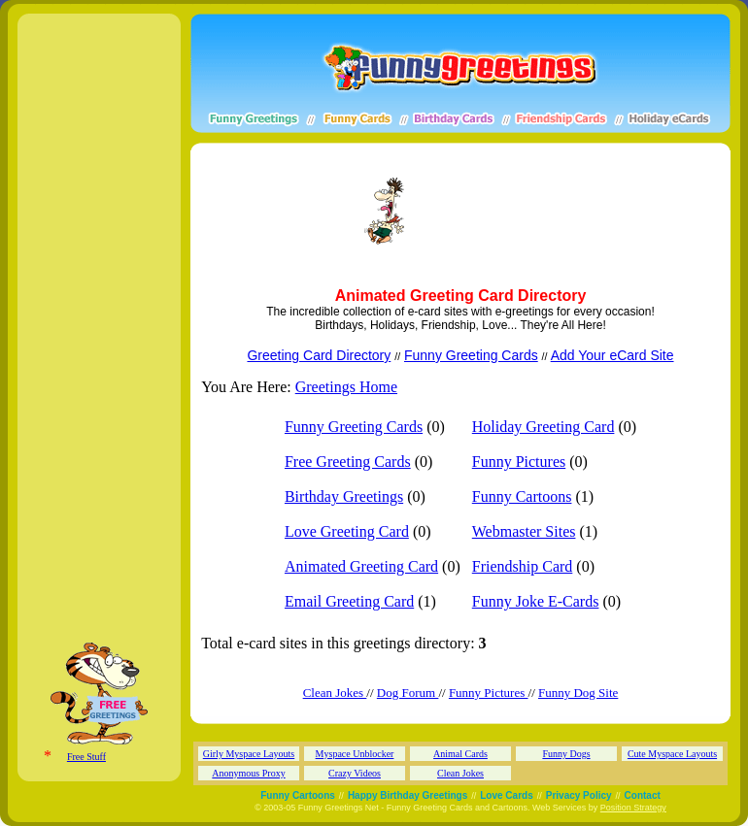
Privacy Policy (579, 795)
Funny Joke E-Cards (535, 601)
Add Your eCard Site (612, 355)
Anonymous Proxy (248, 773)
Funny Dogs (566, 753)
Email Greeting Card (349, 601)
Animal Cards (460, 753)
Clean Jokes (335, 692)
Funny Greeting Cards (471, 355)
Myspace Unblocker (355, 753)
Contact (643, 795)
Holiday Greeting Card (543, 426)
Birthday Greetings (344, 496)
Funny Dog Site (578, 692)
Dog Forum (408, 692)
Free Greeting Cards (348, 461)
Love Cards (506, 795)
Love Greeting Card (347, 531)
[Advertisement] (277, 211)
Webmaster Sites (524, 531)
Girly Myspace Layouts (248, 753)
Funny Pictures (518, 461)
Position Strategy (633, 807)
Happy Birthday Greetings (407, 795)
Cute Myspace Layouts (672, 753)
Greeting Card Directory (319, 355)
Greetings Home (346, 387)
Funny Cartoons (522, 496)
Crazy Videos (354, 773)
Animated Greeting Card (361, 566)
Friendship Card (522, 566)
